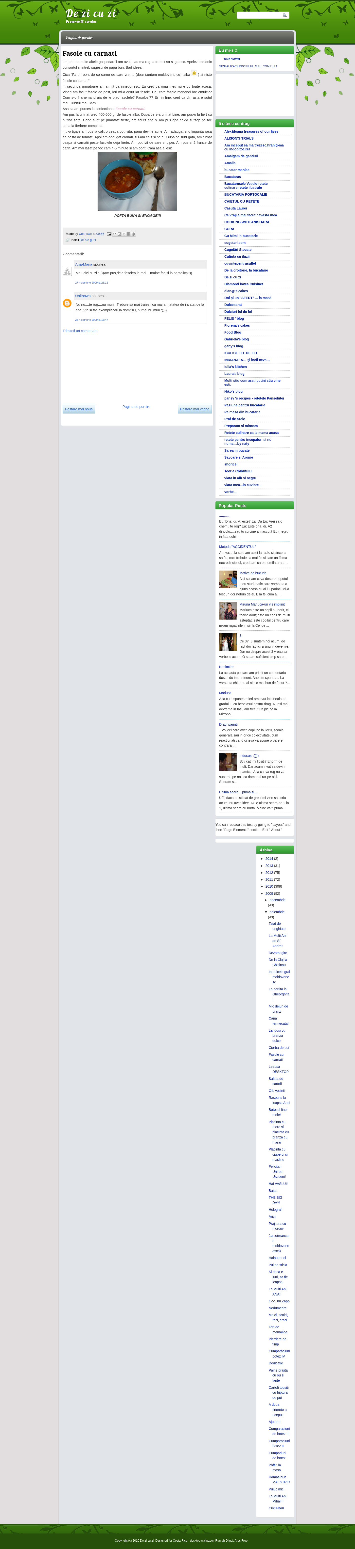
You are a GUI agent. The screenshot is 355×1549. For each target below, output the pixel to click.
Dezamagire (278, 953)
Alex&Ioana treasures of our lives (251, 131)
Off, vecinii (276, 1091)
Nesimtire (226, 667)
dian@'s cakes (236, 291)
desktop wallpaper (202, 1540)
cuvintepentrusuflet (240, 263)
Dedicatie (276, 1363)
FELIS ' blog (234, 318)
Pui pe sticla (278, 1265)
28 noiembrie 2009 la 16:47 (91, 319)
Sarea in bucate (236, 450)
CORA (229, 229)
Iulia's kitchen (235, 367)
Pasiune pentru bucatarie (244, 405)
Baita (273, 1191)
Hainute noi (277, 1258)
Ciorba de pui (279, 1048)
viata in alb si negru (240, 478)
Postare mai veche (194, 409)
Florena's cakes (237, 325)
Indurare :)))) (249, 756)
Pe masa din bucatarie (242, 412)
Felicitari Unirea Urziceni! (277, 1172)
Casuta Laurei (235, 208)
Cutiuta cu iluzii (236, 256)
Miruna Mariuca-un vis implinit (262, 604)
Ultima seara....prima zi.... (238, 792)
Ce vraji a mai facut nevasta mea (250, 215)
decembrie (277, 900)
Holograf (275, 1210)
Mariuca (225, 693)
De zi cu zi (91, 13)
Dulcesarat (233, 305)
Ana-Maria (83, 264)
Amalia (229, 163)
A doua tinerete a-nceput (278, 1410)
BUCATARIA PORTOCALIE (245, 194)
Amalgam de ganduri (241, 156)
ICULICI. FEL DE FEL (241, 353)
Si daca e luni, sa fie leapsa (278, 1277)
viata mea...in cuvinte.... (243, 485)
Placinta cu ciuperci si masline (278, 1154)
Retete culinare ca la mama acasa (251, 433)
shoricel (230, 464)
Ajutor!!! (275, 1422)
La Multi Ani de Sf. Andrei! (277, 941)
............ (225, 515)
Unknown (86, 233)
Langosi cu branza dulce (277, 1035)
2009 (269, 893)
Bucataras (232, 177)
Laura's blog (234, 374)
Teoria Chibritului (238, 471)
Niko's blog (233, 391)
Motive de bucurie (253, 573)
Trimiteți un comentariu (80, 331)
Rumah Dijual (224, 1540)
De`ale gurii (88, 239)
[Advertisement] (100, 367)
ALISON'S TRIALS (239, 138)
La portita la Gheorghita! (279, 994)
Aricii (272, 1216)
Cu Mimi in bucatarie (241, 236)
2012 (269, 873)
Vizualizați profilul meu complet (248, 66)
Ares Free (241, 1540)
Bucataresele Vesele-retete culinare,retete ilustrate (246, 186)
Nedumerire (277, 1308)
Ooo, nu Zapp (279, 1301)
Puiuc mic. (276, 1489)
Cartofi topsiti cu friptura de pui (279, 1393)
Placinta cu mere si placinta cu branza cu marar (279, 1132)
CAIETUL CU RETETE (241, 201)
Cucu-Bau (276, 1508)
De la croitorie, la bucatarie (246, 270)
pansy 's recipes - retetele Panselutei (254, 398)
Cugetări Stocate (237, 250)
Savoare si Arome (238, 457)
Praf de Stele (234, 419)
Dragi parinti (228, 724)
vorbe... (230, 492)
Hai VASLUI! (278, 1184)
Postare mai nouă (79, 409)
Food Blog (232, 332)
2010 (269, 886)
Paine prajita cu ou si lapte (278, 1375)
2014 (269, 859)
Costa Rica (180, 1540)
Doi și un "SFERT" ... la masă (247, 298)
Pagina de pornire (79, 37)
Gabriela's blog (236, 339)
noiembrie (276, 912)
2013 (269, 866)
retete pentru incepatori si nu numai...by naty (247, 442)
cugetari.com (235, 243)
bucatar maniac (236, 170)
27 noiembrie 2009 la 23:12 (91, 282)
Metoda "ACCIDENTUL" (237, 547)
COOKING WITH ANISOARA (246, 222)
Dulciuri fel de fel (238, 312)
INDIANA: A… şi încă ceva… (247, 360)
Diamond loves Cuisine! (243, 284)
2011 (269, 879)
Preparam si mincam (241, 426)
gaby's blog (233, 346)
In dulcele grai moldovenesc (279, 977)
